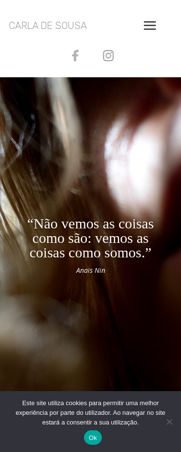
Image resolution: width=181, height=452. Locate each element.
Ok (93, 437)
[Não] (169, 421)
